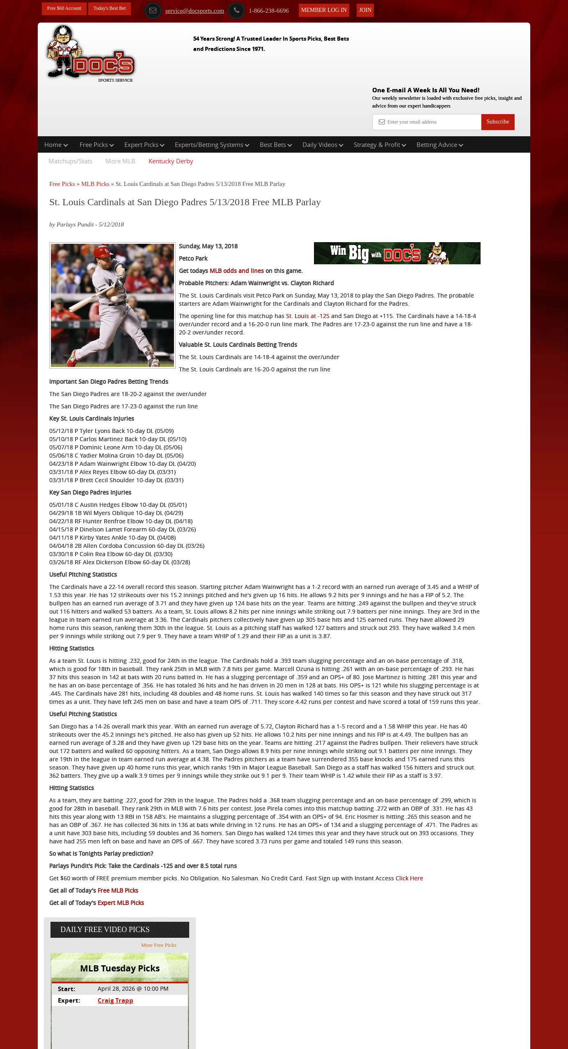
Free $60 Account (67, 9)
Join (383, 9)
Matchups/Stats (70, 108)
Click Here (104, 985)
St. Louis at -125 (308, 308)
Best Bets (276, 92)
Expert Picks (144, 92)
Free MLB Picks (118, 998)
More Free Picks (494, 151)
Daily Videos (323, 92)
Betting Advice (440, 92)
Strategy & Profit (380, 92)
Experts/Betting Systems (212, 92)
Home (56, 92)
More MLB (120, 108)
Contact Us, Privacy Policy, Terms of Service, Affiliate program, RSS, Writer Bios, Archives (330, 1038)
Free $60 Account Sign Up (448, 304)
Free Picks (97, 92)
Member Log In (341, 9)
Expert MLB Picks (121, 1010)
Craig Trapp (443, 206)
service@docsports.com (202, 9)
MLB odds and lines (237, 247)
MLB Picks (95, 131)
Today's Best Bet (119, 9)
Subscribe (497, 63)
